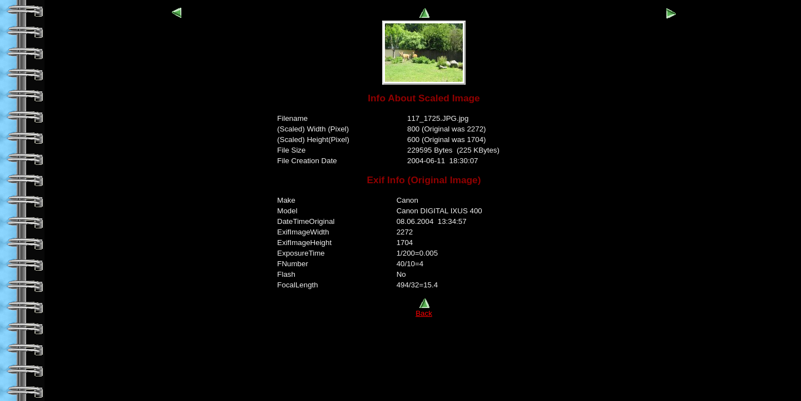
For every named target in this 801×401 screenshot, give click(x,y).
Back (424, 309)
